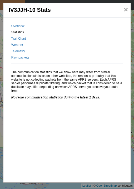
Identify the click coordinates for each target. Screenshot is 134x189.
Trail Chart (18, 38)
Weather (17, 45)
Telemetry (18, 51)
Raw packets (20, 57)
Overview (17, 26)
